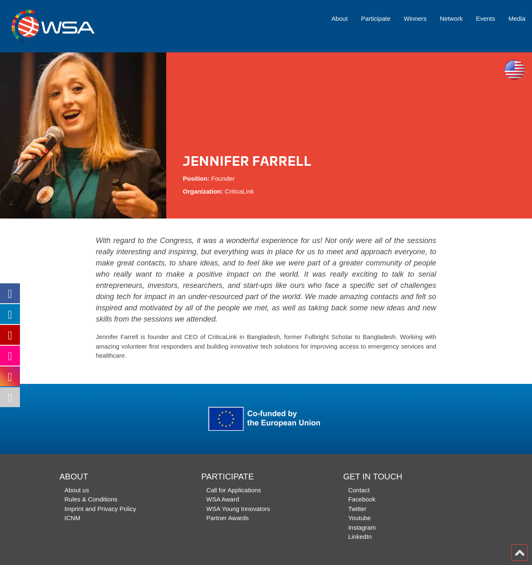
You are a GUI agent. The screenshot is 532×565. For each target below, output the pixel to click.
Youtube (359, 517)
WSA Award (222, 499)
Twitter (357, 508)
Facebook (362, 499)
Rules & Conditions (91, 499)
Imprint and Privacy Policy (100, 508)
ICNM (72, 517)
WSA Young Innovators (238, 508)
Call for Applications (233, 490)
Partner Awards (227, 517)
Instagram (362, 527)
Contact (359, 490)
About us (76, 490)
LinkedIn (360, 536)
